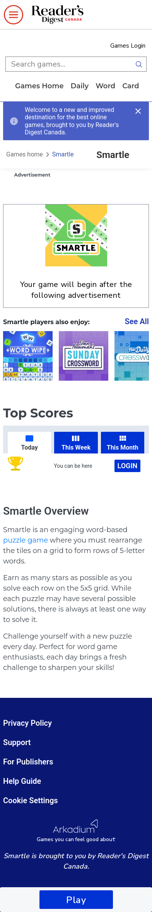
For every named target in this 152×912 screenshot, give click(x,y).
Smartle (63, 154)
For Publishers (28, 761)
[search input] (68, 64)
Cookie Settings (30, 800)
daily (80, 86)
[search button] (139, 64)
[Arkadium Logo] (76, 831)
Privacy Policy (27, 723)
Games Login (127, 45)
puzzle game (25, 540)
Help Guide (22, 781)
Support (17, 742)
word (105, 86)
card (130, 86)
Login (128, 466)
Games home (39, 86)
